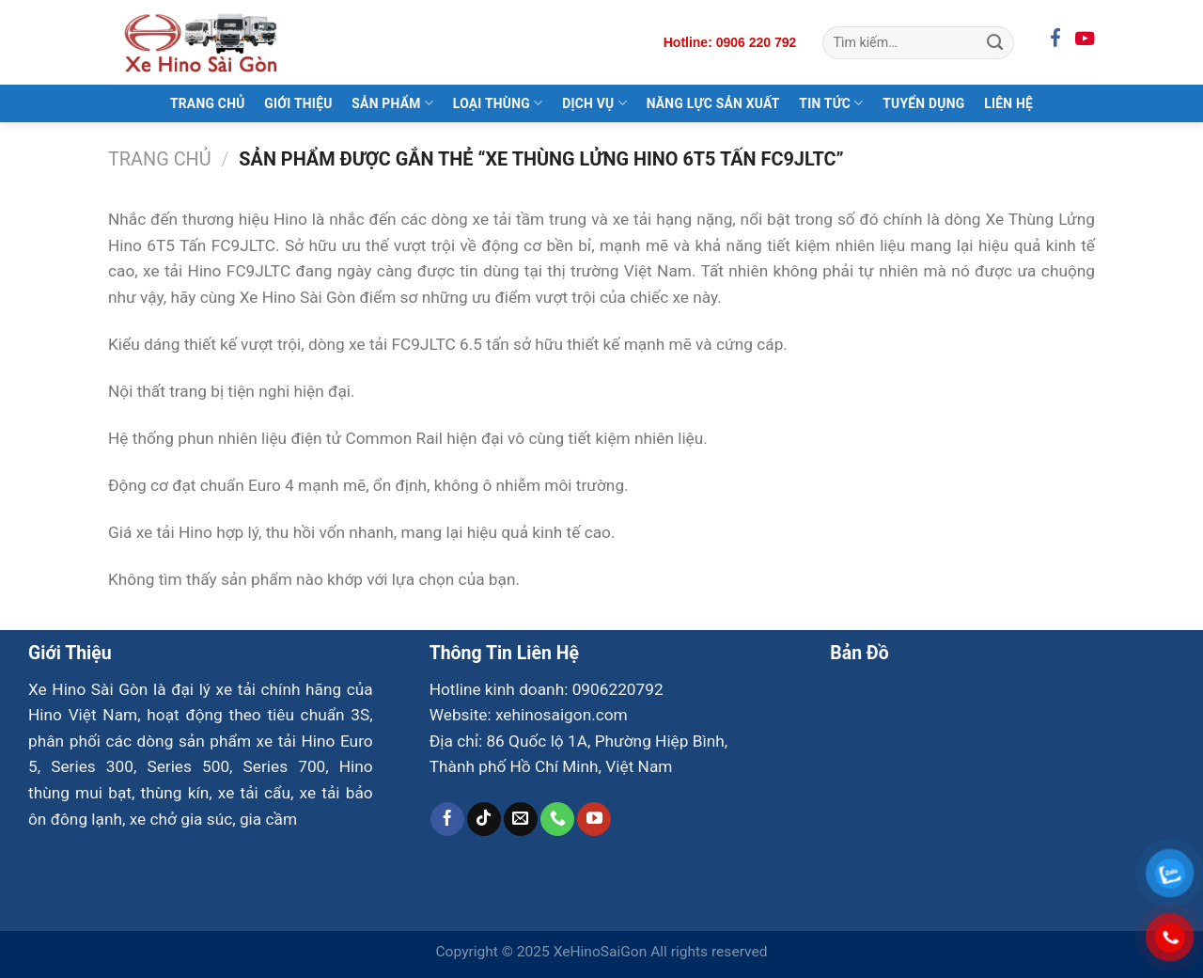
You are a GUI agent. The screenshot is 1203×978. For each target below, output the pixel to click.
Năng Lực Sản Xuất (713, 103)
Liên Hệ (1008, 103)
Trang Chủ (207, 103)
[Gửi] (994, 42)
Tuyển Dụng (923, 103)
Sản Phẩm (392, 103)
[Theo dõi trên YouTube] (594, 819)
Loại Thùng (498, 103)
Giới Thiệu (298, 103)
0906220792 (618, 689)
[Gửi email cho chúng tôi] (521, 819)
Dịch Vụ (594, 103)
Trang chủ (159, 159)
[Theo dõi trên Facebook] (447, 819)
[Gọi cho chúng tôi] (557, 819)
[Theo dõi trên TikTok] (484, 819)
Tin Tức (831, 103)
